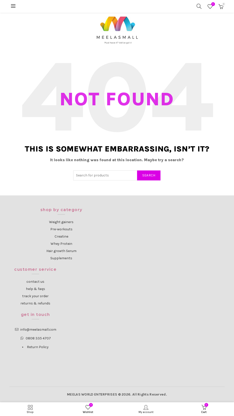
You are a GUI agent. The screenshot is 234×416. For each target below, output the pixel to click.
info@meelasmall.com (38, 329)
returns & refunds (35, 303)
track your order (35, 296)
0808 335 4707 (38, 338)
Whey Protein (61, 244)
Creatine (61, 236)
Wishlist (212, 4)
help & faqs (35, 289)
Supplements (61, 258)
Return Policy (38, 347)
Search (149, 175)
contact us (35, 281)
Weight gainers (61, 222)
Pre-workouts (61, 229)
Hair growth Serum (61, 251)
